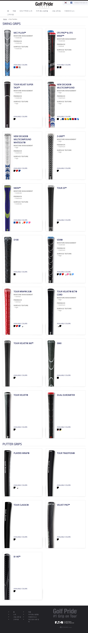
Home (5, 19)
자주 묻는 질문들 (42, 11)
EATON (65, 622)
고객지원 (10, 14)
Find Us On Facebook (71, 3)
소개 (14, 614)
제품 (14, 11)
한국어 (66, 3)
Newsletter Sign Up (80, 3)
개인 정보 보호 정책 (33, 620)
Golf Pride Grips (44, 5)
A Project (64, 627)
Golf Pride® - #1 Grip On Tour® (65, 613)
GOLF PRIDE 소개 (26, 11)
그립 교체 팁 (56, 11)
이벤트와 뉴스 (69, 11)
